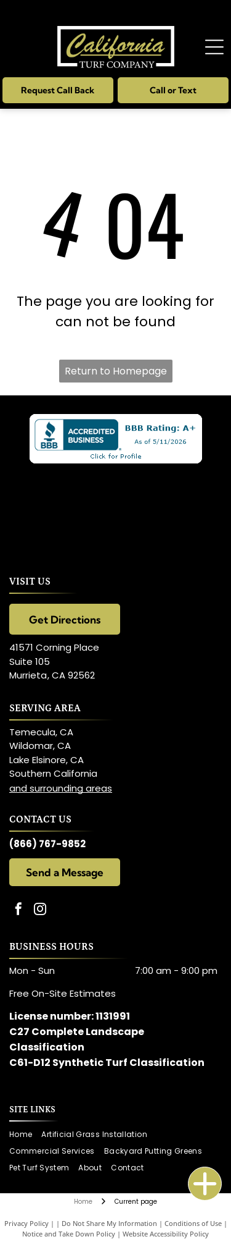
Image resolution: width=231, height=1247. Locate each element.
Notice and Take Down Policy (68, 1233)
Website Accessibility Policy (166, 1233)
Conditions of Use (193, 1223)
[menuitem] (25, 1135)
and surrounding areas (60, 788)
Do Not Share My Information (109, 1223)
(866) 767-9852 (47, 843)
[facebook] (18, 910)
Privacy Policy (26, 1223)
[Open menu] (214, 47)
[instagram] (40, 910)
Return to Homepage (116, 371)
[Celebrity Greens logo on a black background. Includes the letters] (115, 509)
